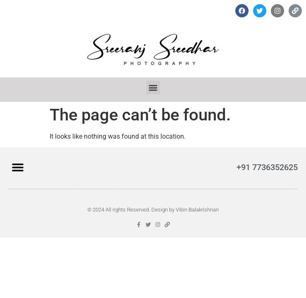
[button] (153, 87)
